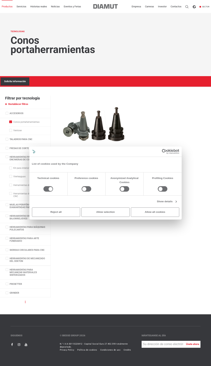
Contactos (176, 6)
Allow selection (105, 212)
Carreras (149, 6)
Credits (127, 350)
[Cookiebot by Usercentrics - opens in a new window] (164, 151)
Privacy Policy (67, 350)
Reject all (55, 212)
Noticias (55, 6)
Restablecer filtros (16, 104)
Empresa (136, 6)
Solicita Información (15, 81)
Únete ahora (192, 344)
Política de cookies (87, 350)
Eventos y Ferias (72, 6)
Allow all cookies (155, 212)
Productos (7, 6)
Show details (165, 201)
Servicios (21, 6)
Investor (162, 6)
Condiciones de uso (110, 350)
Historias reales (38, 6)
